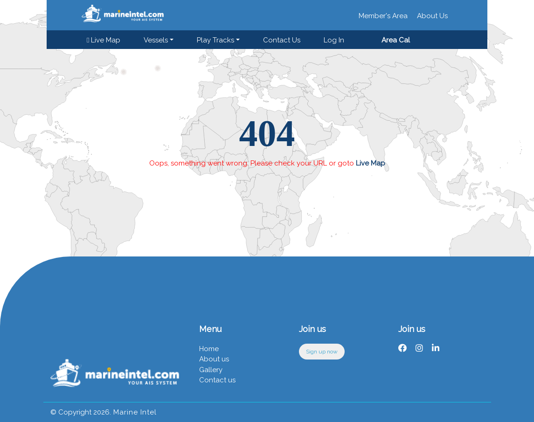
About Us (432, 16)
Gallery (210, 370)
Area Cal (395, 40)
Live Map (103, 40)
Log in (334, 40)
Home (209, 349)
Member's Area (383, 16)
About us (214, 359)
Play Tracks (215, 40)
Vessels (156, 40)
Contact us (281, 40)
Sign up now (322, 351)
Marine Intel (134, 412)
